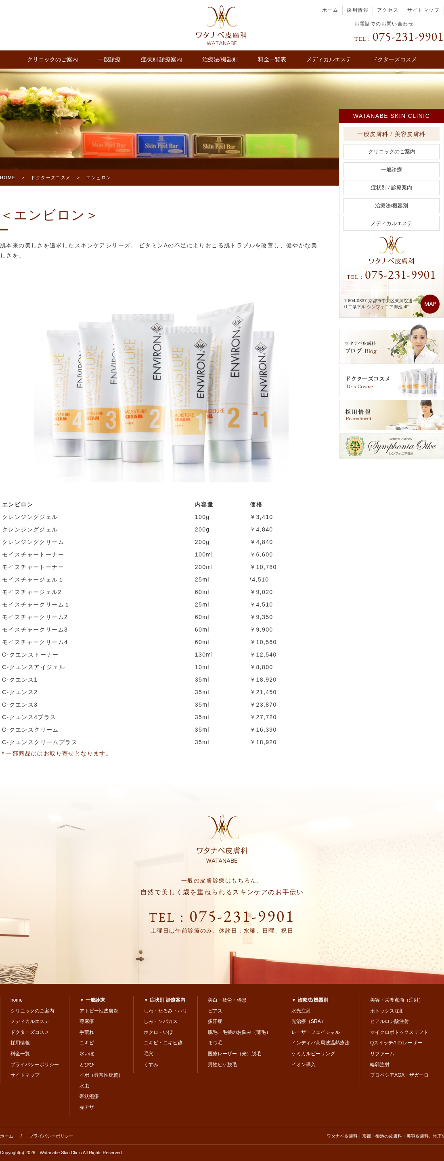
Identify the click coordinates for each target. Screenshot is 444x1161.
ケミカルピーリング (313, 1053)
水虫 (84, 1086)
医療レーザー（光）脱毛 (234, 1053)
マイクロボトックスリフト (399, 1032)
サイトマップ (423, 10)
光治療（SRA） (308, 1021)
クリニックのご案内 (52, 59)
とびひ (87, 1064)
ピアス (215, 1011)
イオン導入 (303, 1064)
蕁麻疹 (87, 1021)
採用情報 (358, 10)
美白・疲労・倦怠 (227, 1000)
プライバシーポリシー (34, 1064)
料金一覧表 (272, 59)
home (16, 1000)
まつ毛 (215, 1043)
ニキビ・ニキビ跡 (163, 1043)
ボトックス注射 (387, 1011)
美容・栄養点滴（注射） (396, 1000)
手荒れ (87, 1032)
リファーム (382, 1053)
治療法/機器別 (220, 59)
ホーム (330, 10)
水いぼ (87, 1053)
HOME (8, 177)
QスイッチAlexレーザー (396, 1043)
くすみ (151, 1064)
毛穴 (148, 1053)
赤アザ (87, 1107)
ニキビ (87, 1043)
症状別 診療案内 (161, 59)
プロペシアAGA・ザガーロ (399, 1075)
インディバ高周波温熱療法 (320, 1043)
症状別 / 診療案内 (391, 187)
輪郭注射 (380, 1064)
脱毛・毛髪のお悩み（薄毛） (239, 1032)
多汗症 (215, 1021)
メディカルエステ (329, 59)
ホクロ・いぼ (158, 1032)
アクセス (388, 10)
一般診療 (109, 59)
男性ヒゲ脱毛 (222, 1064)
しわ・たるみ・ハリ (165, 1011)
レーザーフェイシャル (315, 1032)
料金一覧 (20, 1053)
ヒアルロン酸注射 (389, 1021)
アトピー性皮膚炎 (99, 1011)
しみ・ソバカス (161, 1021)
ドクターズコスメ (394, 59)
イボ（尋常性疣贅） (101, 1075)
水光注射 (301, 1011)
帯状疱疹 (89, 1096)
